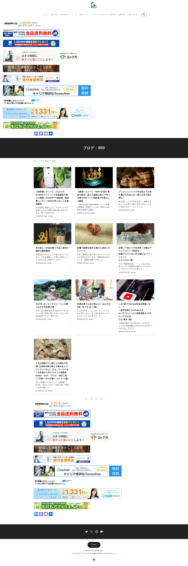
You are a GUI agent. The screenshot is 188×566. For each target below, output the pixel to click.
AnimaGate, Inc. (109, 553)
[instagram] (96, 531)
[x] (91, 531)
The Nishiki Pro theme (81, 553)
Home (94, 545)
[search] (144, 14)
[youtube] (101, 531)
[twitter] (86, 531)
